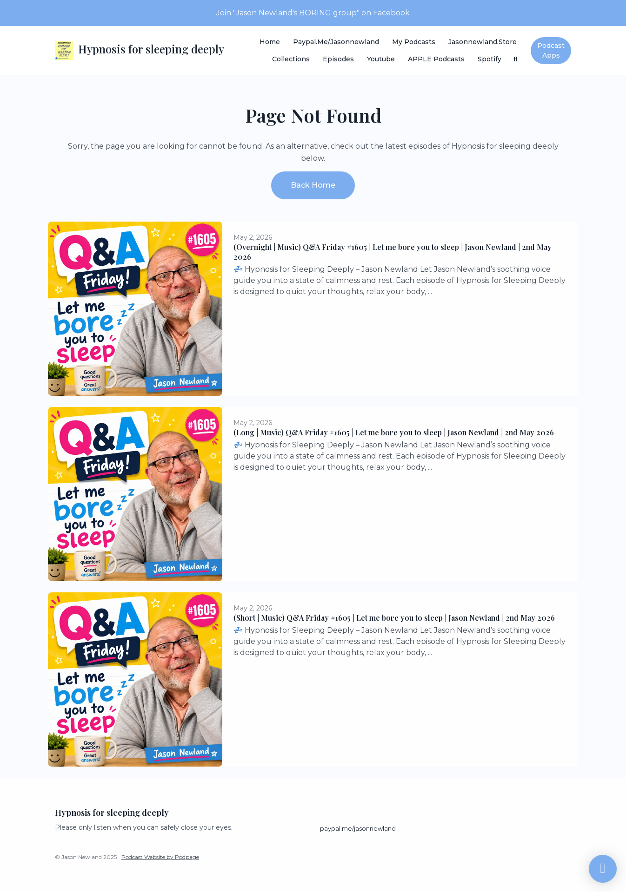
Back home (313, 185)
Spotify (489, 59)
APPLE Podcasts (436, 59)
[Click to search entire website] (516, 59)
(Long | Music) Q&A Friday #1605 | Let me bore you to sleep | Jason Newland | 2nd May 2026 (393, 432)
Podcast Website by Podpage (160, 856)
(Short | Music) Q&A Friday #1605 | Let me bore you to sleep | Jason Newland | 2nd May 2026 (394, 618)
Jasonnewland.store (482, 42)
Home (270, 42)
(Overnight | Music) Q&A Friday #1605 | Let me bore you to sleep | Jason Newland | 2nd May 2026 (392, 252)
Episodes (338, 59)
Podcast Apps (551, 50)
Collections (291, 59)
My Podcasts (413, 42)
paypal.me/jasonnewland (336, 42)
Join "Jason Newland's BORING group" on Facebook (313, 12)
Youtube (381, 59)
